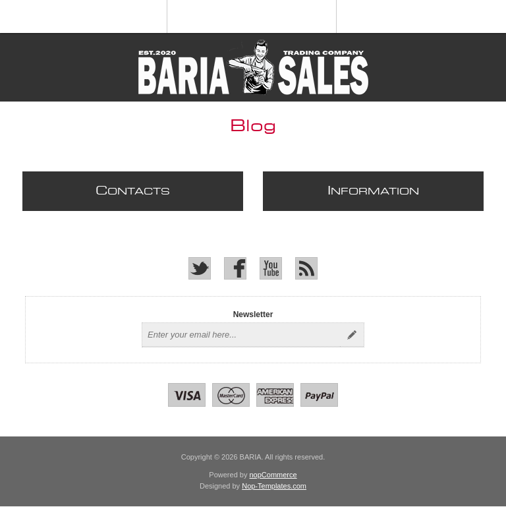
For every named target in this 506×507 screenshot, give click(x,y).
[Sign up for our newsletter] (241, 335)
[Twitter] (199, 268)
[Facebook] (235, 268)
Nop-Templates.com (274, 486)
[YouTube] (270, 268)
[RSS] (306, 268)
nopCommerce (273, 475)
